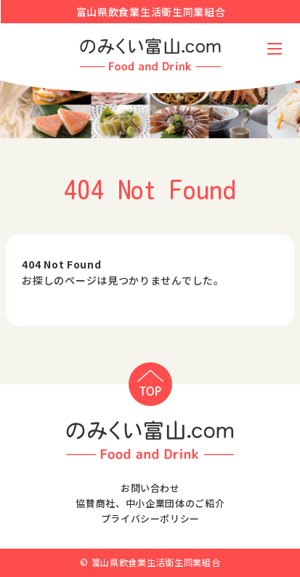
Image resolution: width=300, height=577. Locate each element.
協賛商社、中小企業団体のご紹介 (150, 503)
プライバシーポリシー (150, 518)
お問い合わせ (150, 488)
